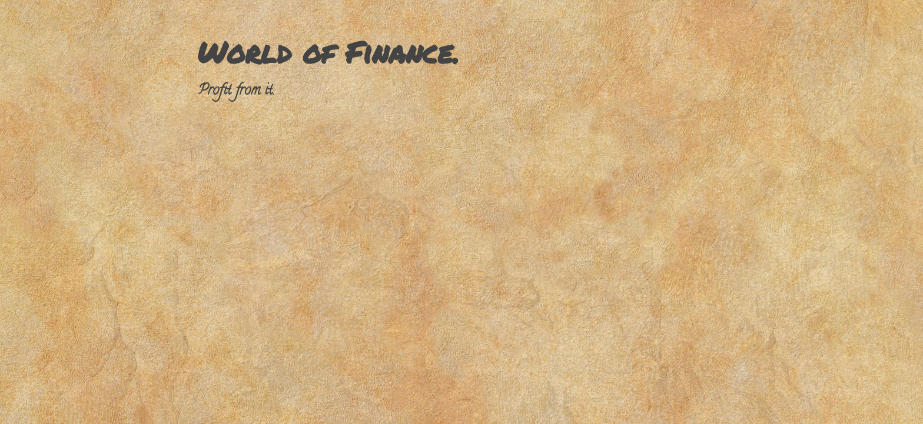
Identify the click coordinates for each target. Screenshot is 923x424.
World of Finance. (328, 52)
